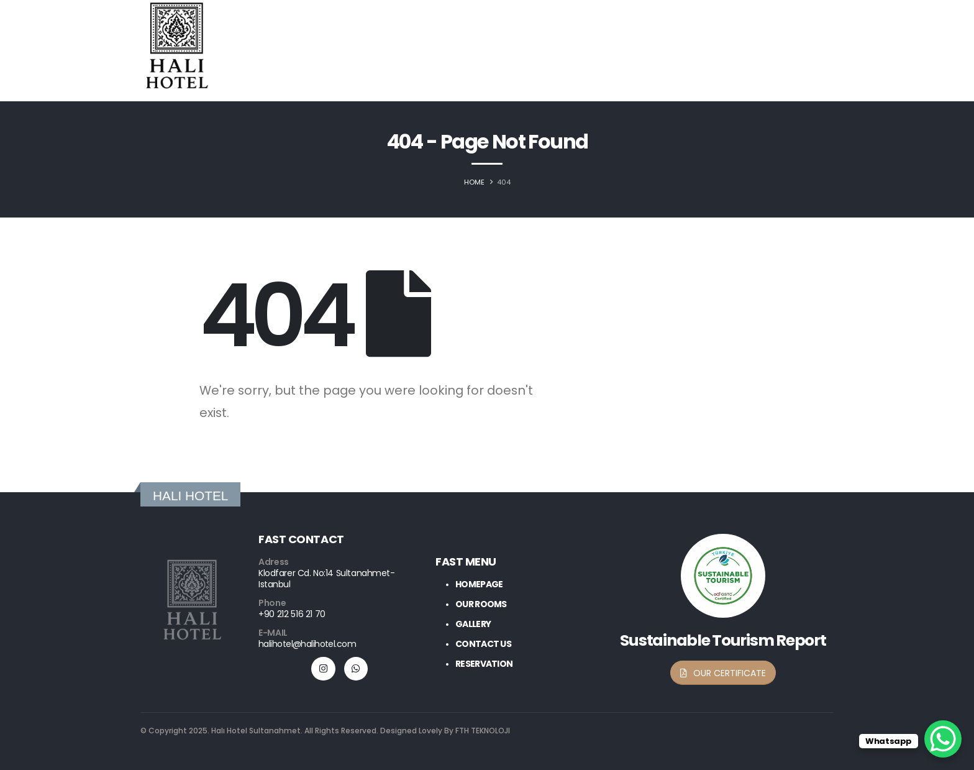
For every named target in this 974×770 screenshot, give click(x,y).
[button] (723, 673)
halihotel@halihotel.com (307, 644)
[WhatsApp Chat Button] (943, 739)
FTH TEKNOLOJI (481, 730)
